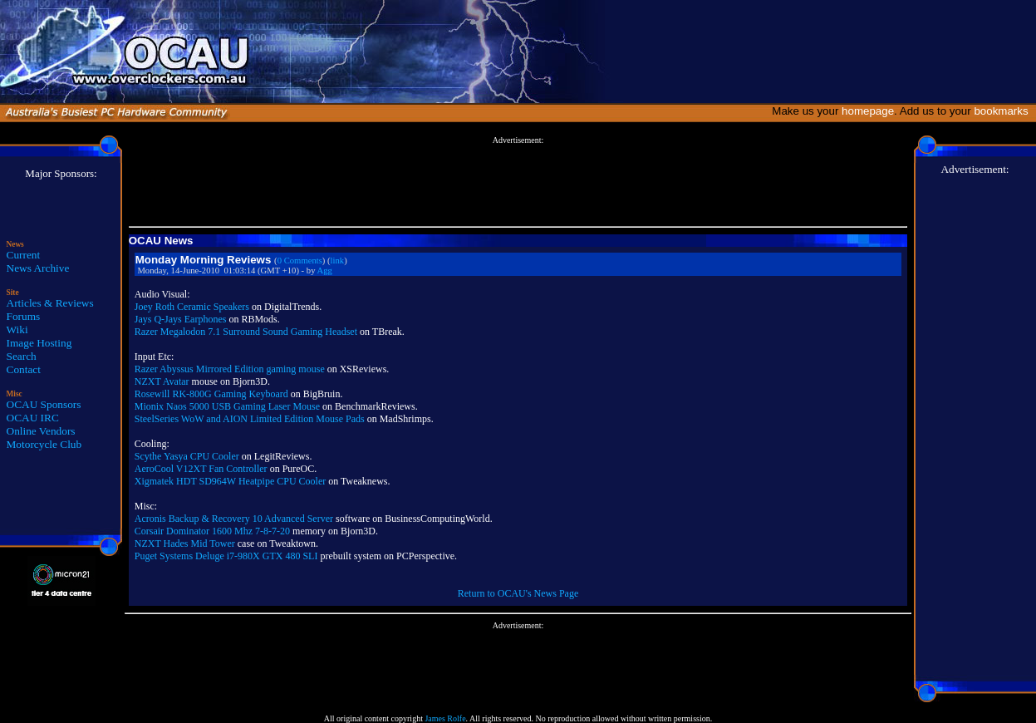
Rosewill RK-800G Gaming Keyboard (211, 394)
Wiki (17, 329)
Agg (324, 270)
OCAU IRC (33, 417)
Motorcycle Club (44, 444)
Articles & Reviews (50, 303)
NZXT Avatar (162, 381)
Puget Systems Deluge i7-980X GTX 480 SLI (226, 556)
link (338, 260)
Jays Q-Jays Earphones (181, 319)
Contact (24, 369)
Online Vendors (41, 431)
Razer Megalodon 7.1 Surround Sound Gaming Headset (246, 331)
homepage (868, 111)
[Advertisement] (517, 182)
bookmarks (1004, 111)
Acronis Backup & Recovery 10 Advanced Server (234, 518)
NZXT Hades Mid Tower (185, 543)
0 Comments (299, 260)
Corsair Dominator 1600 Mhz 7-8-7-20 (212, 531)
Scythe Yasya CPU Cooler (187, 456)
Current (24, 254)
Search (22, 356)
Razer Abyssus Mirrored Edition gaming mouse (230, 369)
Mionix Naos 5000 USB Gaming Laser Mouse (227, 406)
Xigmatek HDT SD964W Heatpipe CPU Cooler (231, 481)
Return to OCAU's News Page (518, 593)
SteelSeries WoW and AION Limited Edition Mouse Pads (250, 419)
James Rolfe (445, 718)
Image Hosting (39, 343)
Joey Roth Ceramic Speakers (192, 306)
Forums (24, 316)
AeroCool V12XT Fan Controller (201, 469)
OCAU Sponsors (44, 404)
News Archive (38, 268)
